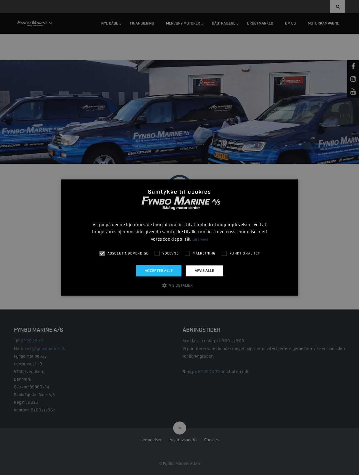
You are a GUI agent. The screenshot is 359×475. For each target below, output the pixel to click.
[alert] (179, 237)
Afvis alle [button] (204, 270)
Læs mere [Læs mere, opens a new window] (200, 239)
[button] (179, 285)
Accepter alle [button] (159, 270)
